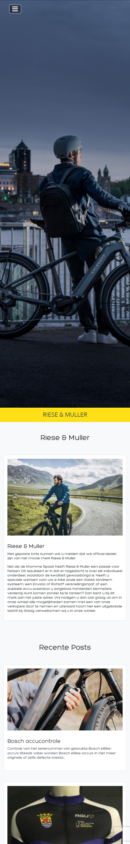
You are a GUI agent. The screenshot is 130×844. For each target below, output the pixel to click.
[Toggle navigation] (15, 9)
